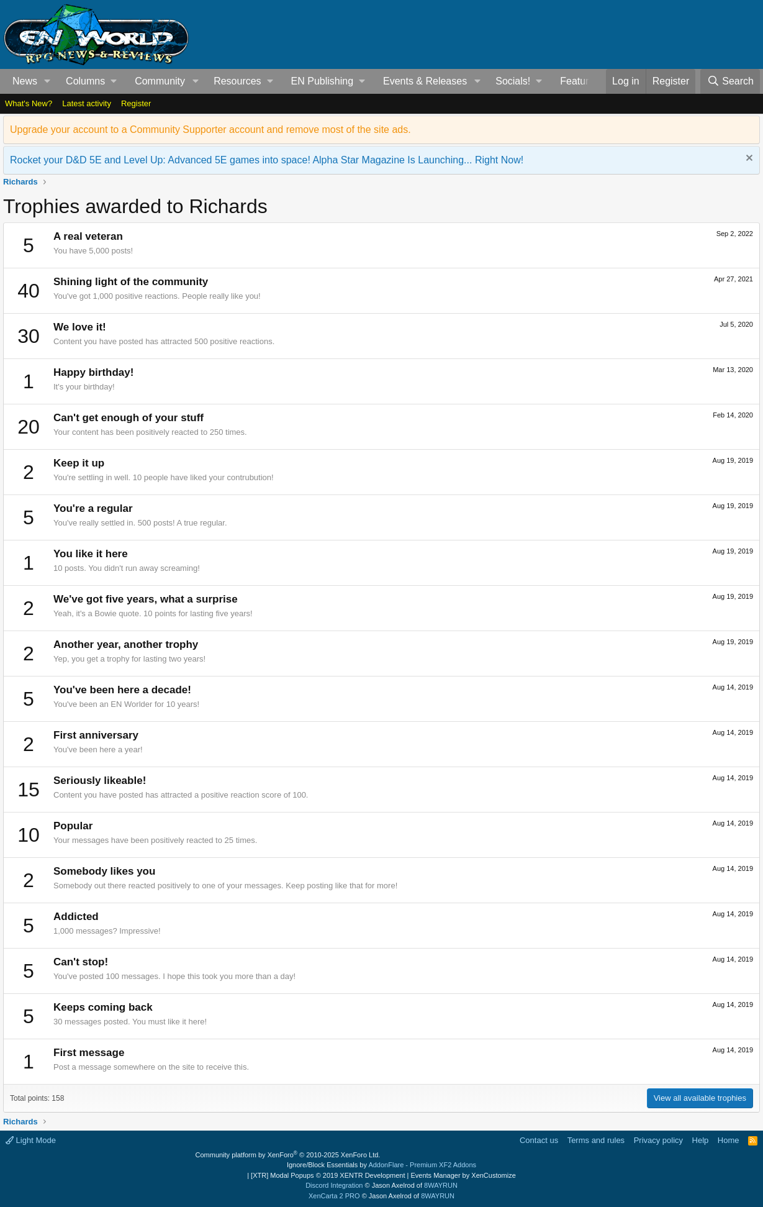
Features (579, 81)
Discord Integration (334, 1185)
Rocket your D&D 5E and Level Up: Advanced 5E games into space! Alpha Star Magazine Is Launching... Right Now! (266, 160)
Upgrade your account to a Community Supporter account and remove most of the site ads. (210, 129)
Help (700, 1140)
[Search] (730, 81)
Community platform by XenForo (288, 1155)
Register (136, 103)
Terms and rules (596, 1140)
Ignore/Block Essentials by (381, 1164)
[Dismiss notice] (748, 159)
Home (728, 1140)
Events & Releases (425, 81)
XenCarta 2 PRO (334, 1196)
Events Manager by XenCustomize (462, 1175)
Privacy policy (658, 1140)
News (24, 81)
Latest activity (86, 103)
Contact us (539, 1140)
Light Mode (31, 1140)
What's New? (28, 103)
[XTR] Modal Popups (328, 1175)
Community (160, 81)
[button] (47, 81)
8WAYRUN (441, 1185)
